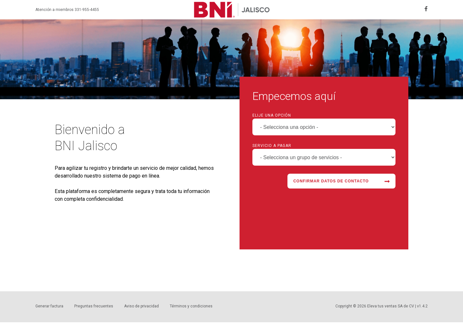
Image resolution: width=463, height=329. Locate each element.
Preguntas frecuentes (93, 306)
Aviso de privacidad (141, 306)
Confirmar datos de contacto (341, 181)
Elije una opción (271, 115)
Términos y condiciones (191, 306)
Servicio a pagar (271, 145)
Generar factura (49, 306)
